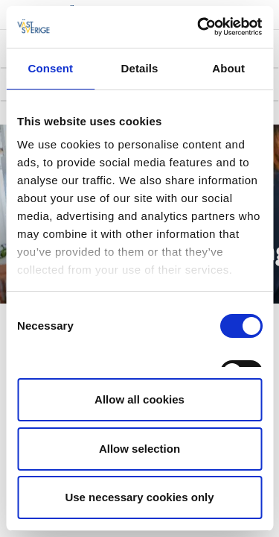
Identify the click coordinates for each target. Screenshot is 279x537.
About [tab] (228, 68)
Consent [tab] (50, 68)
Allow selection (139, 448)
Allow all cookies (139, 399)
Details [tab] (139, 68)
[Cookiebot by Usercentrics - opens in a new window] (198, 27)
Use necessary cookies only (139, 497)
